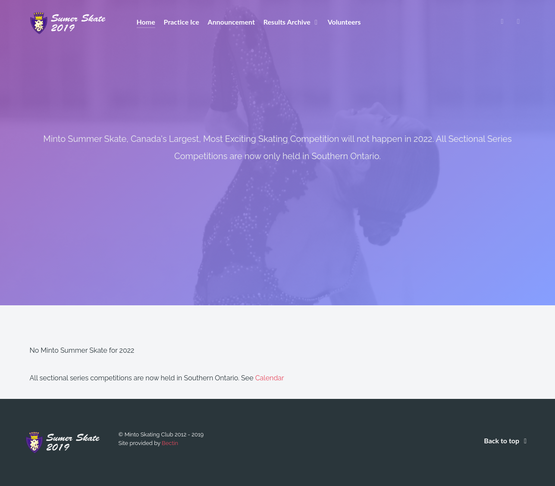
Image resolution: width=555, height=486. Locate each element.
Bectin (170, 443)
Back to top (507, 440)
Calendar (269, 378)
